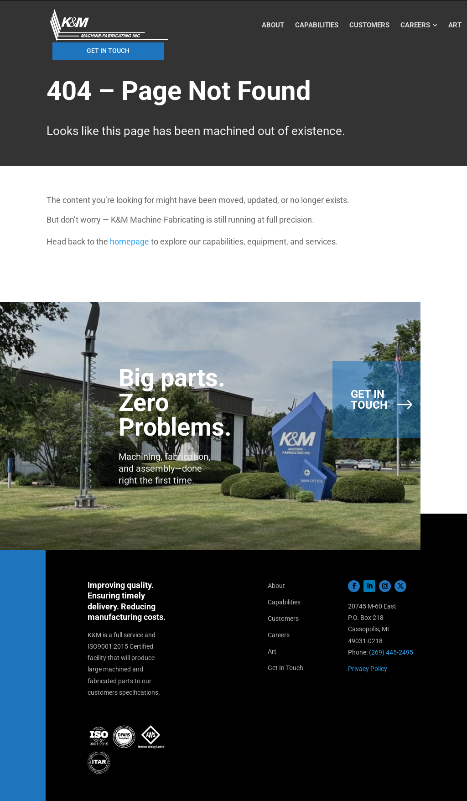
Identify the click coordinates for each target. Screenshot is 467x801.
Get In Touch (285, 667)
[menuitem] (273, 25)
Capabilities (284, 602)
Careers (279, 635)
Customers (283, 618)
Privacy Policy (367, 668)
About (276, 585)
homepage (129, 241)
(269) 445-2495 (391, 652)
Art (272, 651)
